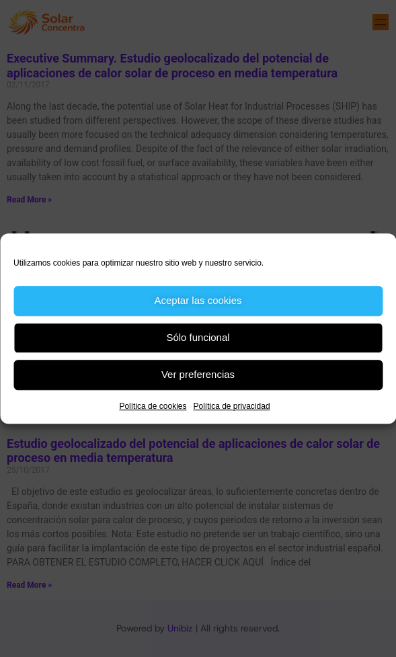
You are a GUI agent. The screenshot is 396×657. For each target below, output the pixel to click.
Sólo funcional (197, 337)
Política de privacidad (231, 406)
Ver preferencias (198, 374)
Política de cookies (152, 406)
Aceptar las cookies (197, 300)
